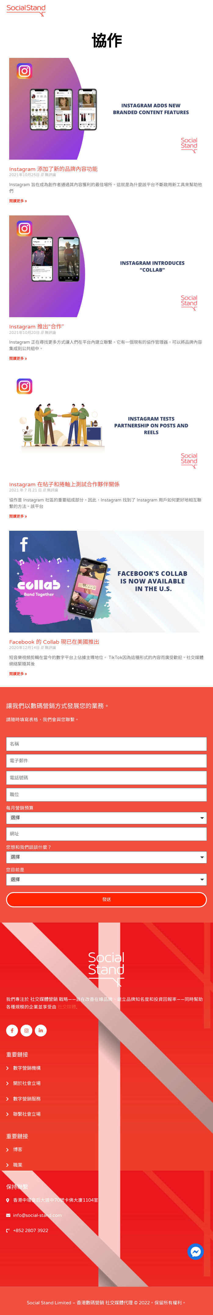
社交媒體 (67, 1005)
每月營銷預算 (20, 808)
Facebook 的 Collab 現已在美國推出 (54, 642)
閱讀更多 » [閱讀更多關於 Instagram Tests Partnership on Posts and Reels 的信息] (18, 516)
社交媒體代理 (119, 1299)
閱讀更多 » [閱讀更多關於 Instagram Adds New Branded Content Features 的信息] (18, 201)
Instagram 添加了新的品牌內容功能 (53, 169)
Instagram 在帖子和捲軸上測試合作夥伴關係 (64, 484)
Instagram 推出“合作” (36, 326)
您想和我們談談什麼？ (29, 847)
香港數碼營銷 (90, 1299)
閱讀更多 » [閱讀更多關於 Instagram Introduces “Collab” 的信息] (18, 358)
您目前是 (15, 869)
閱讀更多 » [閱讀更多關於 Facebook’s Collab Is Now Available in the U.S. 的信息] (18, 674)
